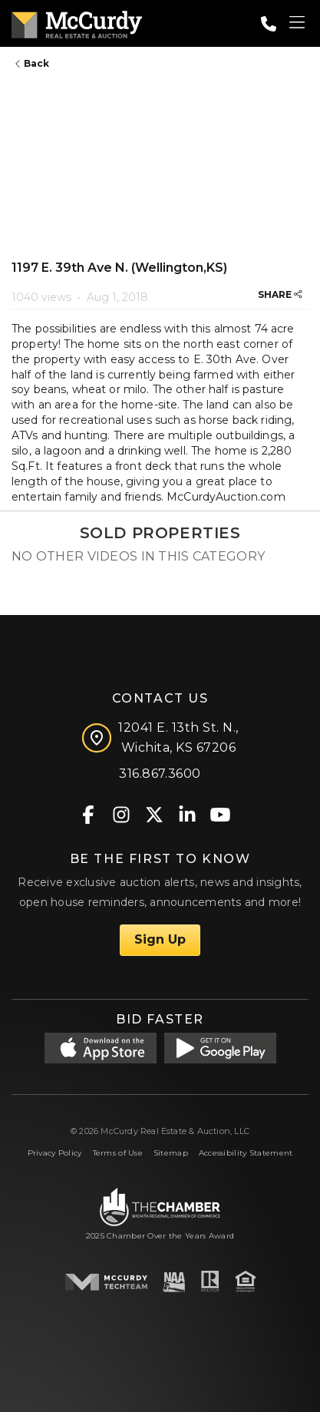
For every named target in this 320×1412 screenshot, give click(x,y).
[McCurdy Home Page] (77, 22)
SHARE (280, 294)
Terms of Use (118, 1153)
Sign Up (160, 939)
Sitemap (170, 1153)
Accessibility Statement (246, 1153)
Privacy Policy (55, 1153)
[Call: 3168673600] (268, 24)
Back (32, 63)
